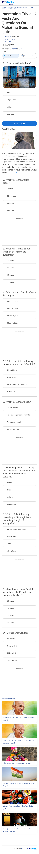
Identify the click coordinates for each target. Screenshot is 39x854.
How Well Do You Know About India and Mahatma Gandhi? (19, 719)
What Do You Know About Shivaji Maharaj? (17, 763)
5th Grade (15, 40)
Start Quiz (19, 123)
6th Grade (8, 41)
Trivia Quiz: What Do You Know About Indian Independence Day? (17, 830)
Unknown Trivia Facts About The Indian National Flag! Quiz (18, 784)
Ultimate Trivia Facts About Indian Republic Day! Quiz (18, 807)
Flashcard (27, 55)
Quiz (7, 55)
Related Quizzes (8, 698)
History (7, 36)
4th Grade (8, 40)
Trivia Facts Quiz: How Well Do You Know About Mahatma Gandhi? (18, 741)
